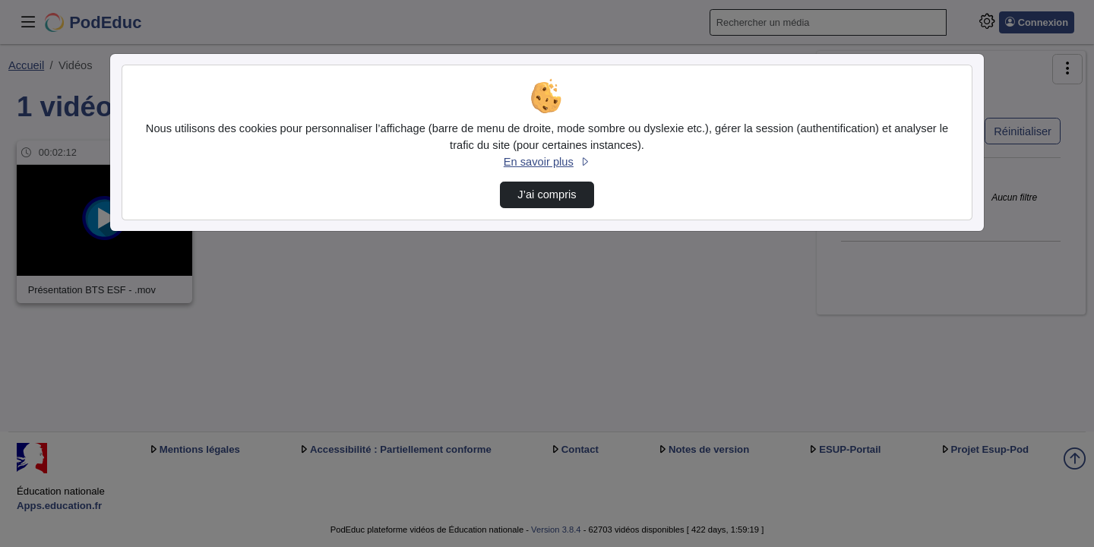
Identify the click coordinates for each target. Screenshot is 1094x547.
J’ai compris (546, 194)
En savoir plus (547, 161)
